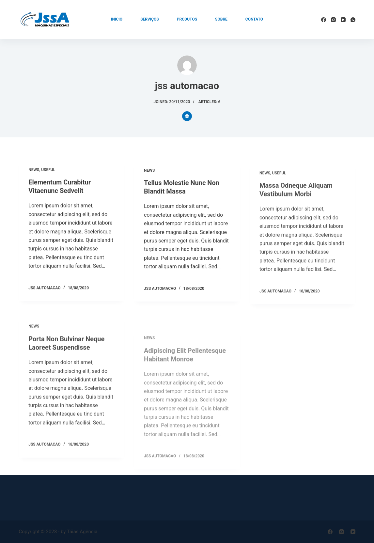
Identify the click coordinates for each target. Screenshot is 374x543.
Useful (48, 170)
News (33, 170)
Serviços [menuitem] (149, 19)
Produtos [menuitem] (187, 19)
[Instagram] (333, 19)
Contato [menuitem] (254, 19)
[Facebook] (323, 19)
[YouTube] (343, 19)
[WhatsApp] (353, 19)
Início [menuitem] (116, 19)
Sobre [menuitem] (221, 19)
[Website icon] (187, 116)
